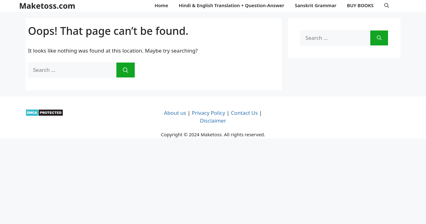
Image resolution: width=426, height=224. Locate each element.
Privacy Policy (208, 112)
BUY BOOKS (360, 5)
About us (175, 112)
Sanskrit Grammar (315, 5)
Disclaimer (213, 120)
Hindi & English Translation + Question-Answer (231, 5)
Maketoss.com (47, 5)
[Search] (125, 70)
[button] (386, 5)
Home (161, 5)
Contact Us (244, 112)
